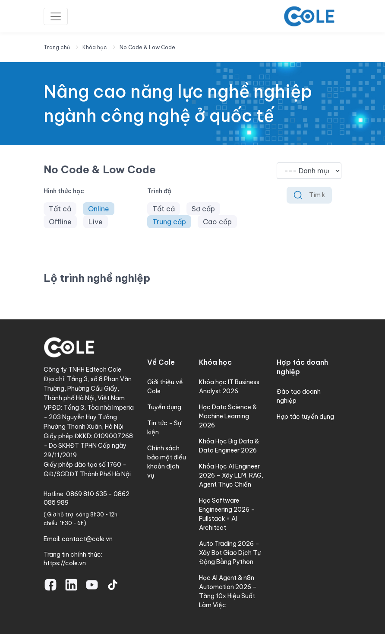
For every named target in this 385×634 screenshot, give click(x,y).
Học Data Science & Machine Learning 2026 (228, 416)
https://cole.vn (65, 563)
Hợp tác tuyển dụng (305, 417)
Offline (60, 221)
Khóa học (94, 47)
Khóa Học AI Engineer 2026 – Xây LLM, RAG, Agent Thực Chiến (231, 475)
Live (95, 221)
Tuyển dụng (164, 407)
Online (98, 208)
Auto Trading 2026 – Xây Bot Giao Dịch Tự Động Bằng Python (230, 553)
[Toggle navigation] (56, 16)
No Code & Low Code (147, 47)
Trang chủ (57, 47)
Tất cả (60, 208)
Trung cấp (169, 221)
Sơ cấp (203, 208)
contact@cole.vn (87, 539)
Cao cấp (217, 221)
